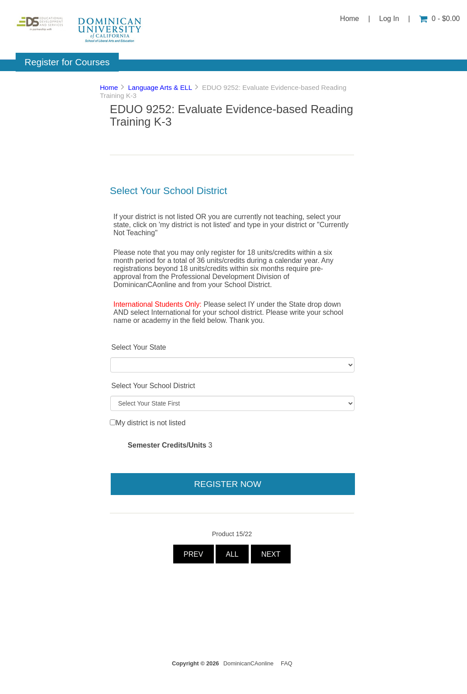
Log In (389, 18)
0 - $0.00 (439, 18)
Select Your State (138, 347)
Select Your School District (153, 385)
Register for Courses (67, 62)
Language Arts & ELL (160, 87)
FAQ (286, 663)
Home (349, 18)
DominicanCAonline (248, 663)
